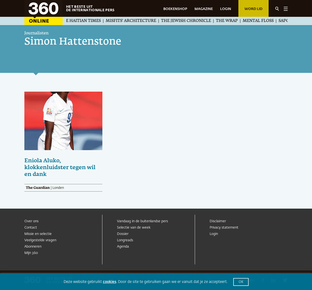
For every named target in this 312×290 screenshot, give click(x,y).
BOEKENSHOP (175, 9)
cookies (109, 282)
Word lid (253, 9)
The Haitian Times (87, 21)
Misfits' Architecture (138, 21)
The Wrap (234, 21)
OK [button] (241, 282)
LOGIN (225, 9)
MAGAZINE (204, 9)
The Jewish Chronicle (193, 21)
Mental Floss (265, 21)
